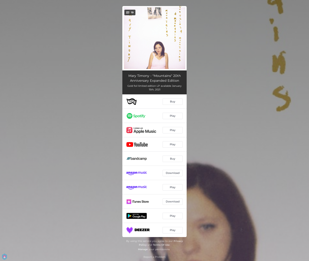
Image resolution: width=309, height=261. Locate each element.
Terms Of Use (161, 244)
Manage (143, 249)
